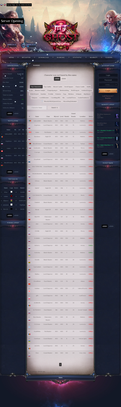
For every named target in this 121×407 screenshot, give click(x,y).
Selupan (78, 94)
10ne (37, 353)
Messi (37, 209)
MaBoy (37, 274)
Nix (63, 98)
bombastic (37, 148)
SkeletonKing (64, 90)
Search (54, 107)
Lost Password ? (108, 96)
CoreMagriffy (55, 98)
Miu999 (37, 217)
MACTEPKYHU (37, 166)
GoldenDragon (86, 90)
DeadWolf (37, 159)
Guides (109, 57)
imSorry (37, 245)
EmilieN (37, 202)
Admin (6, 196)
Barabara (8, 155)
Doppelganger (52, 90)
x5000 (16, 113)
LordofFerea (71, 98)
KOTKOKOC (37, 310)
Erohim (50, 94)
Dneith (37, 260)
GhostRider (37, 281)
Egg (64, 94)
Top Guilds (47, 87)
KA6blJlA (37, 238)
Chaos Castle (80, 87)
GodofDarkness (83, 98)
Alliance (5, 201)
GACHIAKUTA (37, 195)
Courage (37, 152)
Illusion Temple (40, 90)
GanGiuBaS (37, 267)
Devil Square (68, 87)
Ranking (61, 57)
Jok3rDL (37, 346)
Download (43, 57)
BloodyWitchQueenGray (52, 101)
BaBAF (37, 188)
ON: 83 (31, 44)
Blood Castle (57, 87)
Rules (60, 377)
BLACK (6, 209)
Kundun (43, 94)
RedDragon (75, 90)
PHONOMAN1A (37, 174)
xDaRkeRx (37, 303)
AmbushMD (8, 134)
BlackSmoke (37, 317)
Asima (8, 148)
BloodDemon (8, 163)
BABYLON (22, 201)
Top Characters (36, 87)
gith (37, 295)
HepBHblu (37, 331)
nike (37, 224)
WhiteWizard (34, 94)
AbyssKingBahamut (70, 101)
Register (26, 57)
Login (108, 91)
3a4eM (22, 192)
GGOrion (37, 324)
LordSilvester (44, 98)
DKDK (22, 209)
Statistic (77, 57)
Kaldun (37, 288)
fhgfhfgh (22, 205)
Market (93, 57)
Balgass (34, 98)
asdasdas (6, 205)
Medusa (71, 94)
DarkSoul (37, 338)
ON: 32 (11, 44)
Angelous (8, 141)
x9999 (10, 113)
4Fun (5, 192)
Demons (58, 94)
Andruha (37, 252)
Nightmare (87, 94)
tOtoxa (37, 181)
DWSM (37, 231)
